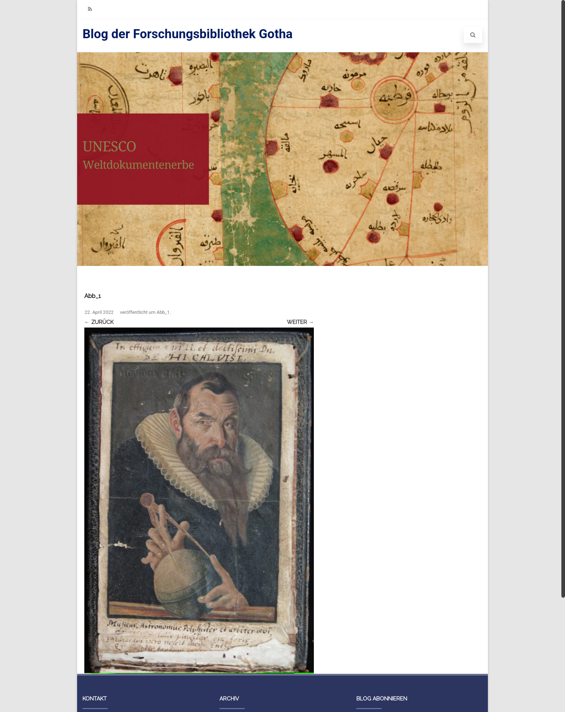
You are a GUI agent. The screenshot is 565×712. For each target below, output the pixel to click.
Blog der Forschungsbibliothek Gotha (188, 34)
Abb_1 (163, 312)
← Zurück (99, 322)
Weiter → (300, 322)
